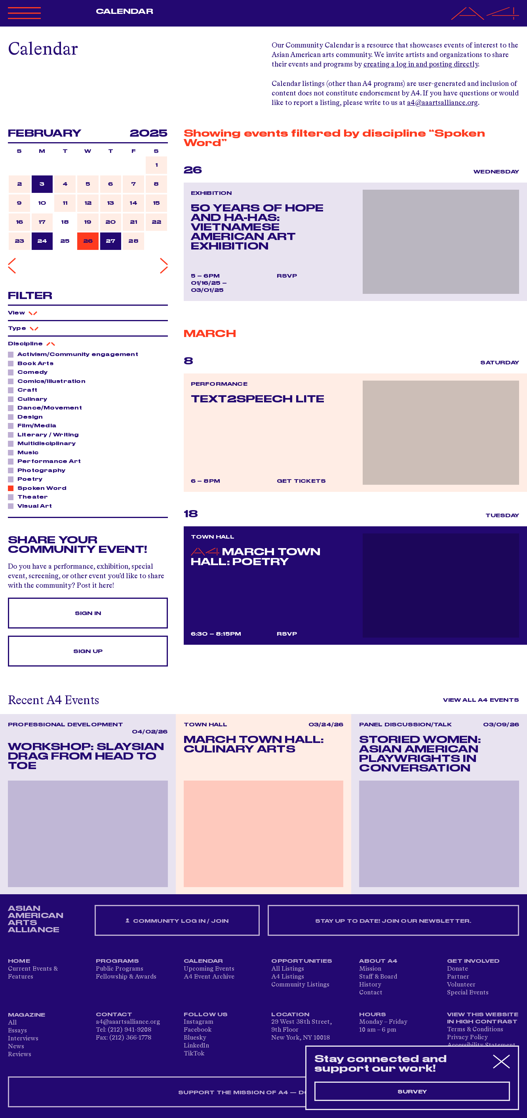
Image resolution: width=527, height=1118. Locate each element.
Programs (117, 961)
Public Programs (119, 969)
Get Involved (473, 961)
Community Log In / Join (177, 921)
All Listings (287, 969)
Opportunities (301, 961)
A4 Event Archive (209, 977)
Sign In (88, 613)
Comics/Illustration (49, 381)
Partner (458, 977)
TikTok (194, 1054)
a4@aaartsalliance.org (442, 103)
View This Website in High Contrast (482, 1018)
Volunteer (461, 985)
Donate (457, 969)
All (12, 1023)
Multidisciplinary (44, 443)
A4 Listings (287, 977)
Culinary (30, 399)
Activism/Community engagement (75, 354)
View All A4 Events (481, 700)
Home (19, 961)
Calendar (124, 11)
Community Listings (300, 985)
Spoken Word (40, 488)
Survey (412, 1091)
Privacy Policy (467, 1037)
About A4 (378, 961)
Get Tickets (301, 481)
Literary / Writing (46, 434)
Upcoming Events (209, 969)
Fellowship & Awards (126, 977)
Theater (30, 496)
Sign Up (88, 651)
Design (28, 416)
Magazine (27, 1015)
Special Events (468, 993)
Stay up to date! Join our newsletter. (393, 921)
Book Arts (33, 363)
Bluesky (195, 1038)
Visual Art (32, 506)
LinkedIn (196, 1046)
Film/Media (34, 425)
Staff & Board (378, 977)
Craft (25, 390)
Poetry (28, 479)
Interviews (23, 1039)
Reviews (19, 1054)
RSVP (287, 276)
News (16, 1047)
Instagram (198, 1022)
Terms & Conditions (475, 1030)
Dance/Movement (47, 407)
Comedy (30, 372)
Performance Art (47, 461)
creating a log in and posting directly (420, 64)
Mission (370, 969)
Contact (370, 993)
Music (26, 452)
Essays (17, 1031)
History (370, 985)
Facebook (197, 1030)
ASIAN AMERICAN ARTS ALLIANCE (35, 919)
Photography (39, 470)
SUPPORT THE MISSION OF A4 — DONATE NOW (263, 1092)
